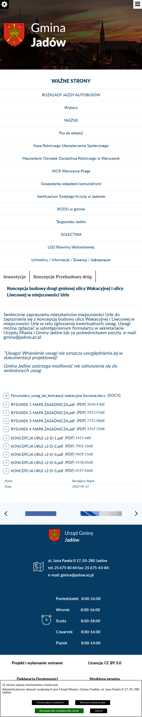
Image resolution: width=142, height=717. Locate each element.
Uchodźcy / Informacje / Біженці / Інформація (71, 260)
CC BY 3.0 (112, 677)
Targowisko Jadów (71, 222)
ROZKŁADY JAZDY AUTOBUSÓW (71, 95)
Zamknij (99, 711)
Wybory (71, 108)
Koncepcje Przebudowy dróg (62, 276)
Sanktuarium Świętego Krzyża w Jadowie (71, 196)
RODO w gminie (71, 209)
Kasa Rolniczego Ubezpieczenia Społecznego (71, 146)
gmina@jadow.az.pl (22, 337)
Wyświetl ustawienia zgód (92, 702)
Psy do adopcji (71, 133)
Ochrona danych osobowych (50, 702)
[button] (137, 4)
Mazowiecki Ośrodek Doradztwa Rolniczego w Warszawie (71, 158)
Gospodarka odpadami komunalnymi (71, 184)
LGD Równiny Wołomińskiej (71, 247)
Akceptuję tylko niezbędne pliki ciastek (59, 711)
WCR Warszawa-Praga (71, 171)
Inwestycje (14, 276)
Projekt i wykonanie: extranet (37, 677)
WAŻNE (71, 120)
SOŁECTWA (71, 235)
